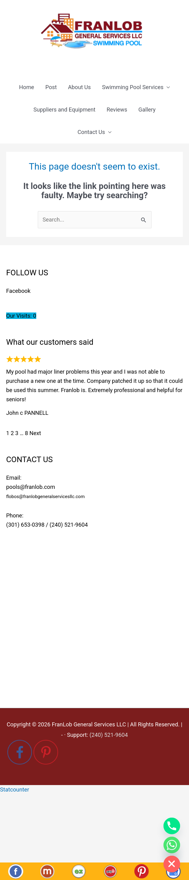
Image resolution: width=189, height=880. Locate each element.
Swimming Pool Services (132, 87)
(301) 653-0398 (25, 524)
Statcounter (14, 789)
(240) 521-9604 (68, 524)
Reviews (117, 109)
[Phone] (171, 826)
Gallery (147, 109)
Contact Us (91, 132)
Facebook (18, 291)
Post (51, 87)
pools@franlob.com (30, 487)
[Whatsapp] (171, 845)
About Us (79, 87)
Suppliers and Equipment (64, 109)
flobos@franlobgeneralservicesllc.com (45, 496)
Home (26, 87)
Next (35, 433)
